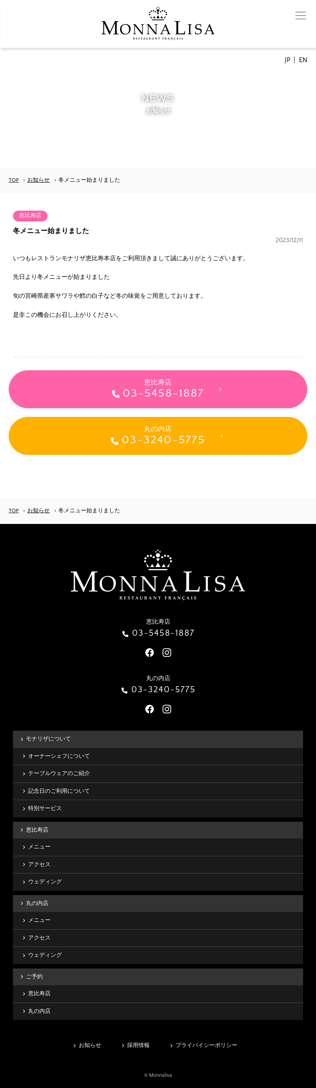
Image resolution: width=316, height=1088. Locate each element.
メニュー (39, 847)
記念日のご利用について (59, 791)
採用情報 (138, 1045)
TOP (14, 180)
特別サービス (45, 808)
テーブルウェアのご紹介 (59, 773)
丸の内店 (37, 903)
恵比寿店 (37, 830)
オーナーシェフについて (59, 756)
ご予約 (34, 977)
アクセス (39, 864)
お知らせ (38, 180)
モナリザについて (48, 739)
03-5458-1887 (163, 633)
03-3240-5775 (163, 689)
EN (303, 60)
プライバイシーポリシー (206, 1045)
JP (287, 60)
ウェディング (45, 882)
